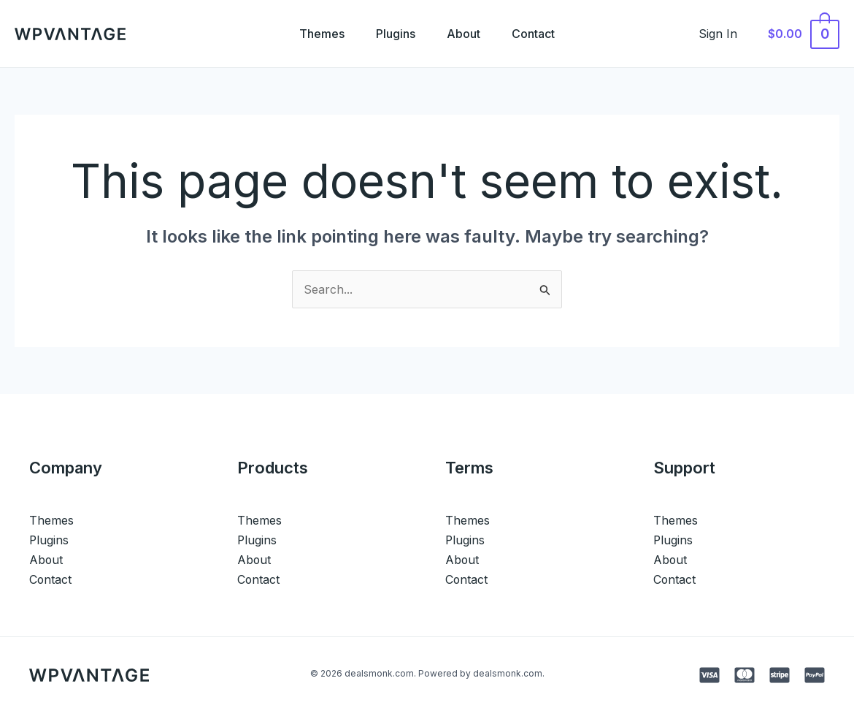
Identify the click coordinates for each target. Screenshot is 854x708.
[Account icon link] (726, 33)
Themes (316, 33)
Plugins (394, 33)
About (465, 33)
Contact (539, 33)
